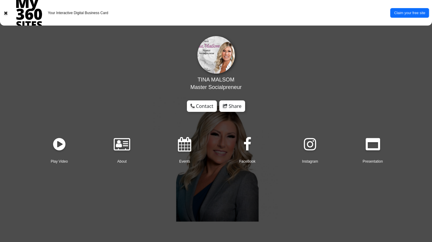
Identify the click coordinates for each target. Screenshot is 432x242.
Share (232, 106)
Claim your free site (409, 13)
